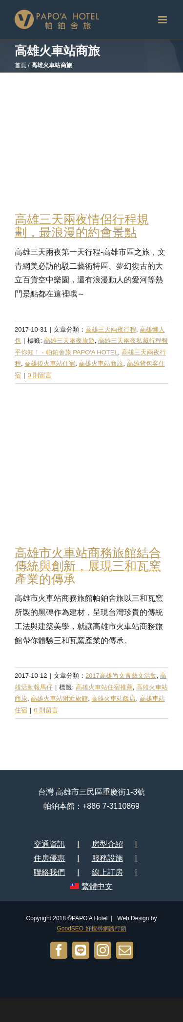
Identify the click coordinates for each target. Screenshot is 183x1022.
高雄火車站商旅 (101, 363)
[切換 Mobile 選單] (163, 20)
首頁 (20, 65)
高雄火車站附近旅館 (59, 698)
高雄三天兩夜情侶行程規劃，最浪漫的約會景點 (82, 225)
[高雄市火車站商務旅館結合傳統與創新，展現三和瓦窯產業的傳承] (91, 472)
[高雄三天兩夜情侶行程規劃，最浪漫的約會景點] (91, 139)
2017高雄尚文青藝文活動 (121, 675)
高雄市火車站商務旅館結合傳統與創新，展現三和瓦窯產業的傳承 (88, 566)
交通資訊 (49, 844)
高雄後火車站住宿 (49, 363)
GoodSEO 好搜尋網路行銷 (91, 928)
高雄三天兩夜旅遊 (69, 340)
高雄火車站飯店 (113, 698)
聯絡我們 (49, 872)
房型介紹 (107, 844)
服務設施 (107, 858)
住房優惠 (49, 858)
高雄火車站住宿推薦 (104, 687)
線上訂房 (107, 872)
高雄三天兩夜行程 (110, 329)
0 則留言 (39, 375)
